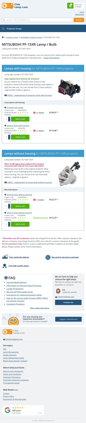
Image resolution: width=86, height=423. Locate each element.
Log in (82, 12)
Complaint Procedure (15, 304)
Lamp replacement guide (13, 358)
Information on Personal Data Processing (23, 285)
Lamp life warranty (11, 352)
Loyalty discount (9, 355)
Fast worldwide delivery (16, 282)
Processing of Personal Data (14, 399)
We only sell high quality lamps (19, 292)
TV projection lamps (11, 383)
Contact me (68, 302)
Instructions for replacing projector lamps (24, 295)
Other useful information (39, 308)
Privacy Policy (8, 396)
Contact (6, 393)
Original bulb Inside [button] (13, 107)
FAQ (4, 349)
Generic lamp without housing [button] (18, 213)
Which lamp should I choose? (15, 361)
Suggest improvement (68, 319)
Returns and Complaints (13, 371)
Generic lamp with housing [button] (16, 125)
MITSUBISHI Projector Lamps (31, 37)
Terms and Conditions (12, 374)
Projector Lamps (12, 37)
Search (79, 20)
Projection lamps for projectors (16, 380)
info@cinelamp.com (66, 297)
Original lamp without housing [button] (18, 194)
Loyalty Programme (14, 288)
